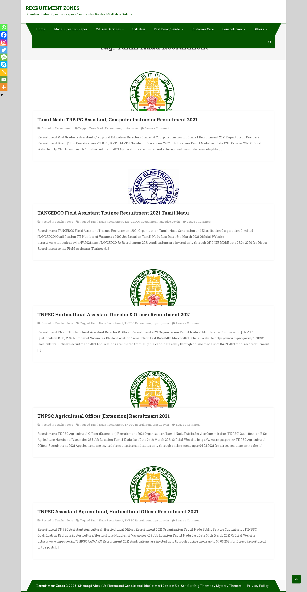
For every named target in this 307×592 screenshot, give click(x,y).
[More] (3, 87)
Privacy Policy (258, 586)
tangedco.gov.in (169, 221)
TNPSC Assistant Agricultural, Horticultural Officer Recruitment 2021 (118, 511)
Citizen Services (108, 29)
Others (259, 29)
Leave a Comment (157, 128)
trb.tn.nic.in (130, 128)
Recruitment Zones (53, 8)
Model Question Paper (70, 29)
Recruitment (63, 128)
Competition (232, 29)
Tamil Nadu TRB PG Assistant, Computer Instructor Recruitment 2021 (117, 119)
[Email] (3, 79)
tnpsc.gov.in (161, 323)
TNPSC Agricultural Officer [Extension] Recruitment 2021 (104, 416)
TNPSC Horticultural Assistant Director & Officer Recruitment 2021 (114, 314)
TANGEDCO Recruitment (141, 221)
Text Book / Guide (167, 29)
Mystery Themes (229, 586)
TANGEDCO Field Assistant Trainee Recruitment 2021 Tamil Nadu (113, 213)
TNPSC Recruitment (138, 323)
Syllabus (138, 29)
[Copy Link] (3, 72)
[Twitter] (3, 50)
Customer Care (203, 29)
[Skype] (3, 64)
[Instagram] (3, 42)
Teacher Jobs (64, 221)
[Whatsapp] (3, 27)
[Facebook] (3, 35)
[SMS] (3, 57)
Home (41, 29)
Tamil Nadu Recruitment (105, 128)
